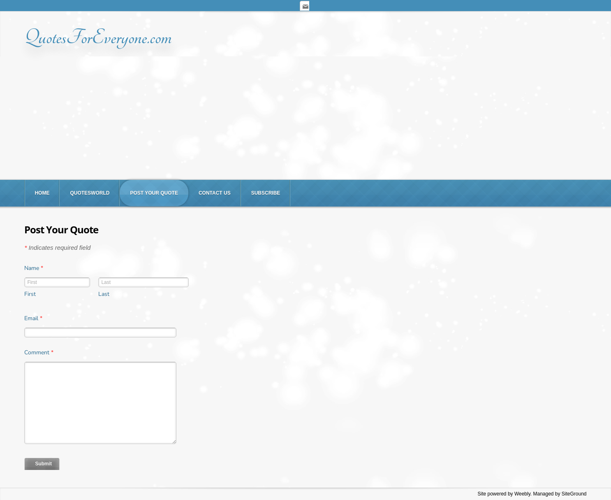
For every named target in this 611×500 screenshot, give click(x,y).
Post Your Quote (154, 193)
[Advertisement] (305, 118)
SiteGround (574, 494)
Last (103, 294)
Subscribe (265, 193)
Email (33, 318)
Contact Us (215, 193)
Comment (38, 352)
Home (42, 193)
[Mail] (304, 5)
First (30, 294)
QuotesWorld (89, 193)
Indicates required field (57, 247)
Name (33, 268)
